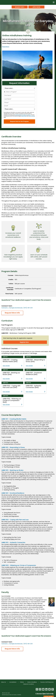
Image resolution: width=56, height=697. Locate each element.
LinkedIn (46, 689)
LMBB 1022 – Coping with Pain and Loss (15, 520)
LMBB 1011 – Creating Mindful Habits (13, 419)
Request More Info (12, 313)
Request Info (19, 7)
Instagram (40, 689)
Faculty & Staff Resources (47, 682)
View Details (12, 366)
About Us (3, 682)
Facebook (37, 689)
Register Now (24, 342)
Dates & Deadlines (32, 682)
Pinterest (52, 689)
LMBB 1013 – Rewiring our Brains (12, 470)
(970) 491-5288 (6, 693)
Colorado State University (45, 693)
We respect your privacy (26, 114)
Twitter (49, 689)
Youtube (43, 689)
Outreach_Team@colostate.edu (12, 308)
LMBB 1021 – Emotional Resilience (12, 493)
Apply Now (36, 7)
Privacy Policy (23, 116)
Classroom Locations (28, 684)
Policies (22, 682)
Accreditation (12, 682)
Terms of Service (31, 116)
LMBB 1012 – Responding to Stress (13, 447)
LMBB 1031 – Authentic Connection (13, 542)
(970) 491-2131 (28, 308)
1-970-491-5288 (18, 114)
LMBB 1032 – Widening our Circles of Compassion (18, 565)
